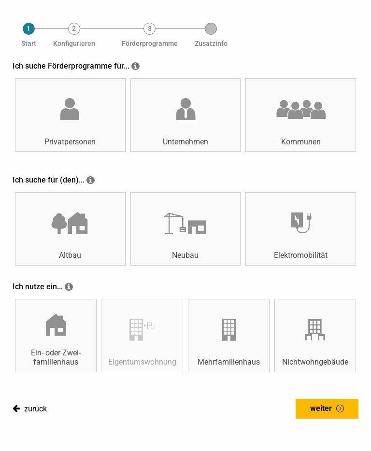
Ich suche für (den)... (49, 179)
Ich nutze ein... (38, 286)
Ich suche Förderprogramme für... (71, 65)
